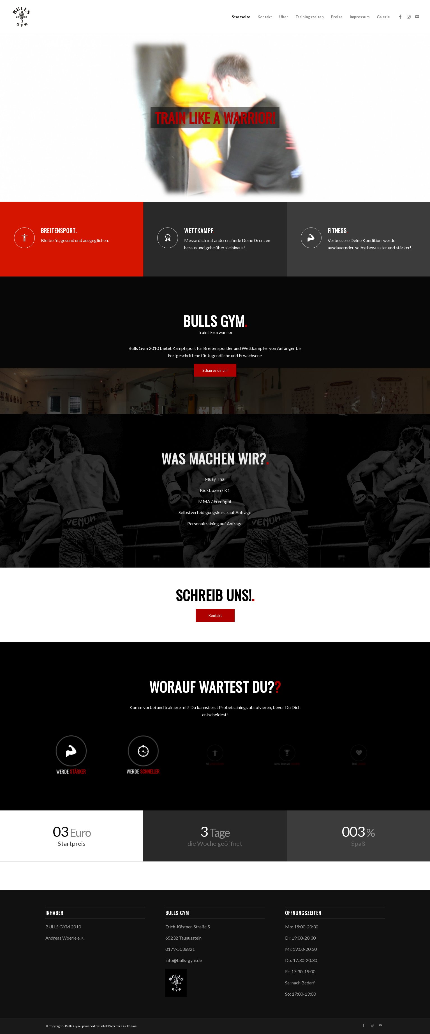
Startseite (241, 17)
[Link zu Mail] (417, 16)
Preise (337, 17)
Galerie (383, 17)
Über (283, 17)
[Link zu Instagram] (408, 16)
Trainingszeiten (309, 17)
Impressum (359, 17)
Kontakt (265, 17)
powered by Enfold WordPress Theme (109, 1026)
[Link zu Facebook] (400, 16)
